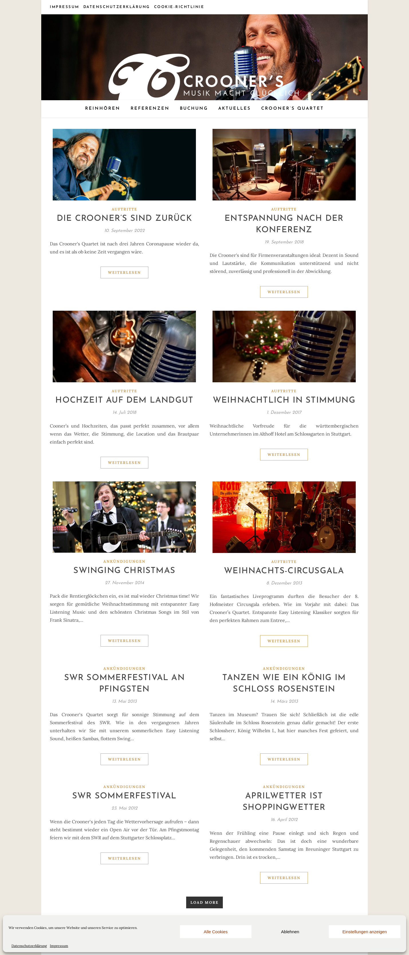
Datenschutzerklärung (29, 946)
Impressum (59, 946)
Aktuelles (234, 109)
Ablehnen (290, 931)
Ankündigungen (124, 561)
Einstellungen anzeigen (364, 931)
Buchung (194, 109)
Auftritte (124, 209)
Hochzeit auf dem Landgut (124, 400)
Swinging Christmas (124, 571)
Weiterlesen (124, 272)
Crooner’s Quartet (292, 109)
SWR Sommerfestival (124, 796)
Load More (204, 902)
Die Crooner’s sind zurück (124, 218)
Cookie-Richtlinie (179, 7)
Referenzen (150, 109)
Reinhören (102, 109)
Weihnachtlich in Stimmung (284, 400)
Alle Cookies (215, 931)
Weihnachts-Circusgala (284, 571)
